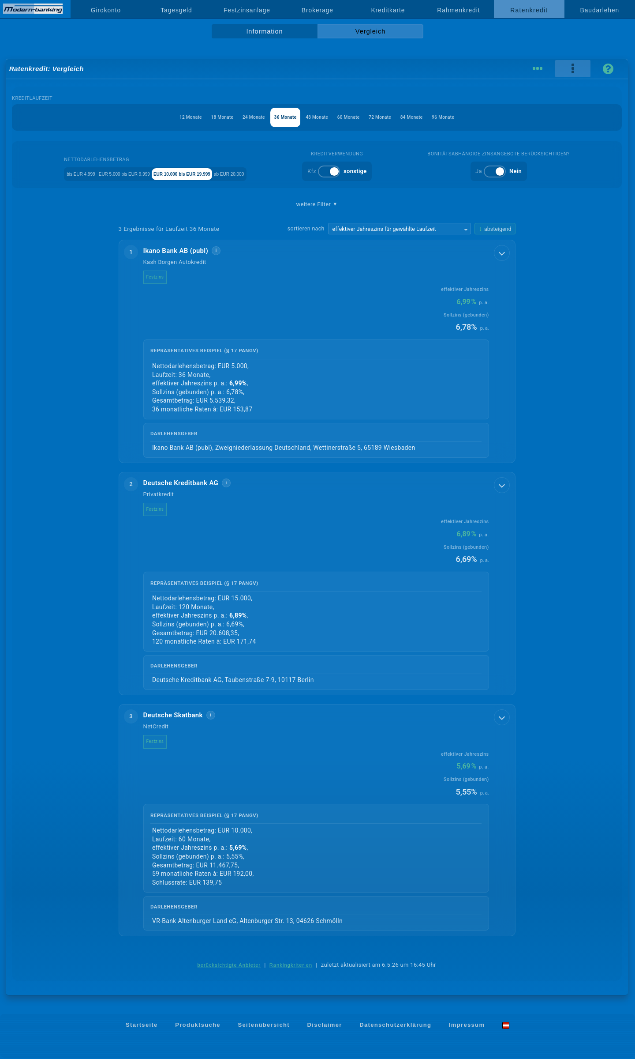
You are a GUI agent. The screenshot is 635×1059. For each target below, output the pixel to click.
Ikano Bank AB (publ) (183, 251)
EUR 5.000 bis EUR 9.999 (133, 173)
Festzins (162, 277)
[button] (317, 352)
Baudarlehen (600, 10)
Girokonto (106, 10)
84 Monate (436, 117)
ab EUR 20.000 (288, 173)
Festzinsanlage (247, 10)
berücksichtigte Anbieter (229, 966)
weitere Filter (316, 204)
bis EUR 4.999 (67, 173)
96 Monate (476, 117)
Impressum (467, 1026)
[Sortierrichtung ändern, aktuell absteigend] (494, 229)
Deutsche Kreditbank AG (188, 483)
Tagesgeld (176, 10)
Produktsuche (197, 1026)
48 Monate (317, 117)
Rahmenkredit (458, 10)
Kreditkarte (388, 10)
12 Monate (157, 117)
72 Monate (396, 117)
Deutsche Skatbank (180, 716)
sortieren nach (306, 228)
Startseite (142, 1026)
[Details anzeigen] (503, 252)
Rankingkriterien (291, 966)
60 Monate (357, 117)
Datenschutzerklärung (395, 1026)
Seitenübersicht (263, 1026)
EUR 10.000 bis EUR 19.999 (218, 173)
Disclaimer (324, 1026)
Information (264, 31)
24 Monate (237, 117)
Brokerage (317, 10)
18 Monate (197, 117)
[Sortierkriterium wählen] (399, 228)
